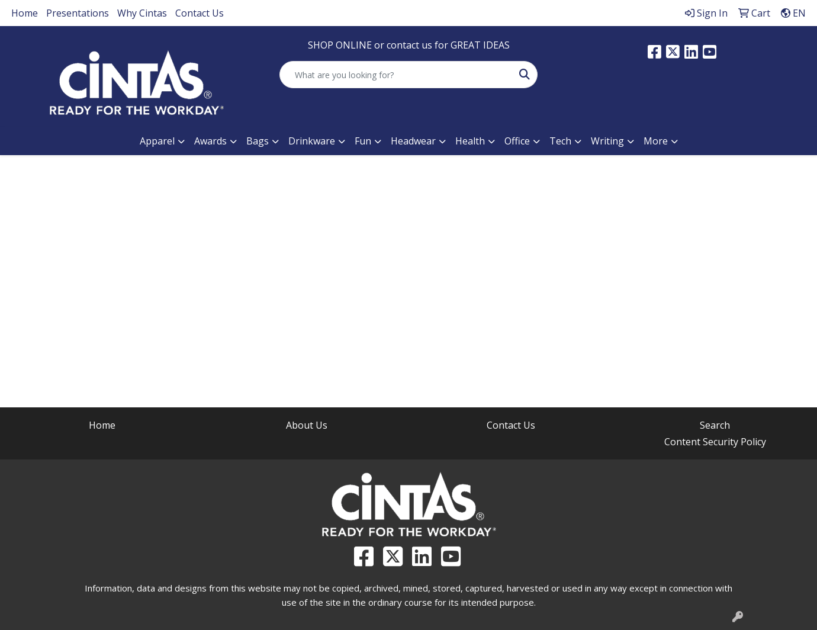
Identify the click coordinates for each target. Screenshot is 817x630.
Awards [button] (210, 140)
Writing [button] (607, 140)
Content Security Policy (715, 441)
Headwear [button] (413, 140)
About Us (306, 425)
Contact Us (199, 13)
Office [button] (517, 140)
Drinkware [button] (311, 140)
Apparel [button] (157, 140)
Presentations (77, 13)
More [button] (656, 140)
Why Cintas (142, 13)
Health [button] (470, 140)
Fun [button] (363, 140)
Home (24, 13)
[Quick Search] (396, 74)
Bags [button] (257, 140)
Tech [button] (560, 140)
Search (715, 425)
